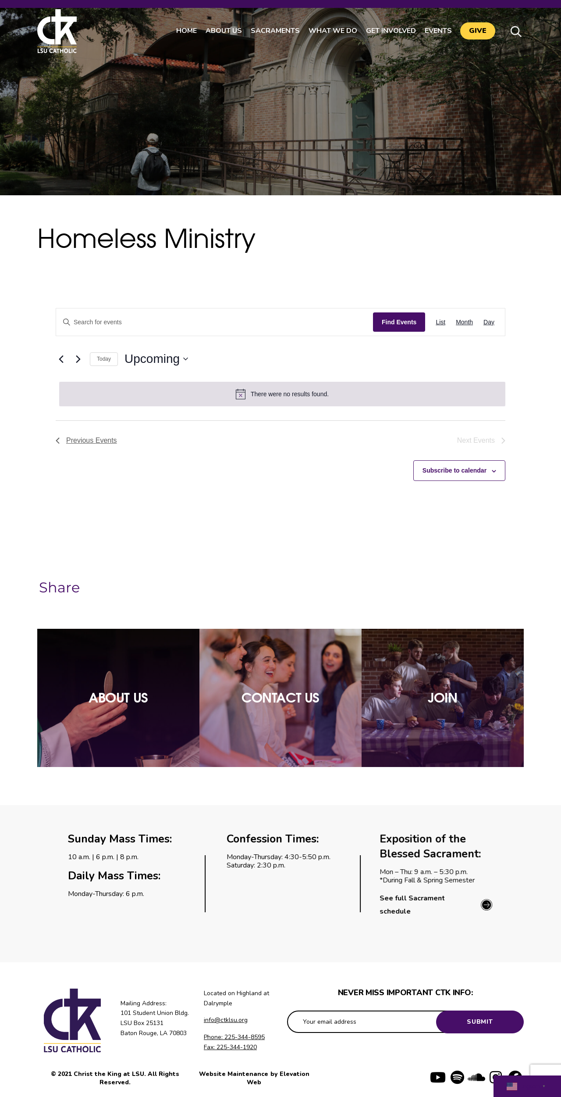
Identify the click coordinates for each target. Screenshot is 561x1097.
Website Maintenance (234, 1074)
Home (186, 31)
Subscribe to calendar (454, 470)
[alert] (282, 394)
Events (437, 31)
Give (477, 31)
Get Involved (390, 31)
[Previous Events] (61, 359)
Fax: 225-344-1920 (230, 1047)
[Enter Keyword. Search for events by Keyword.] (214, 322)
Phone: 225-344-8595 (234, 1037)
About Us (223, 31)
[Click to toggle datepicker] (156, 359)
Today (104, 359)
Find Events (399, 322)
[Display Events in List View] (440, 322)
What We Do (332, 31)
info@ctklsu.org (226, 1020)
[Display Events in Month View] (464, 322)
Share (59, 588)
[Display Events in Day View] (488, 322)
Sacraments (274, 31)
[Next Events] (78, 359)
